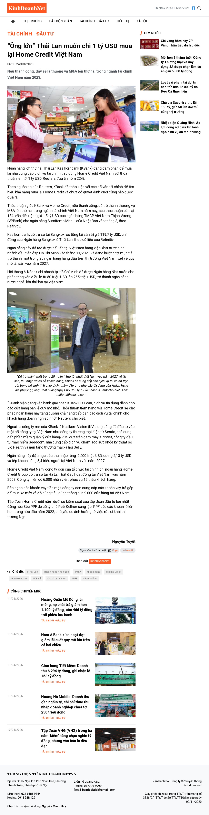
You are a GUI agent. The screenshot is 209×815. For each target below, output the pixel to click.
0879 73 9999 (92, 785)
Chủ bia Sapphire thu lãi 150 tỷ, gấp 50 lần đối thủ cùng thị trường (179, 107)
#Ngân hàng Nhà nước (56, 571)
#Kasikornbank (19, 578)
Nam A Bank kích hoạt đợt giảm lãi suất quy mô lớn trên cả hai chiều (65, 640)
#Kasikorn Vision (56, 578)
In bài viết (128, 550)
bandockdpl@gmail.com (99, 789)
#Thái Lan (32, 571)
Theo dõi (81, 561)
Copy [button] (113, 550)
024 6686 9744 (30, 793)
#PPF (74, 578)
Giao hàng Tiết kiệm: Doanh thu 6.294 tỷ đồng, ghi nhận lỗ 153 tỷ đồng (65, 671)
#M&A (77, 571)
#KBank (37, 578)
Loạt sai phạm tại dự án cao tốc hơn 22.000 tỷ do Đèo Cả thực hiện (179, 87)
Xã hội (142, 21)
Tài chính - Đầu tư (94, 21)
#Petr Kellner (90, 578)
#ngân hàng (93, 571)
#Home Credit (113, 571)
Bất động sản (60, 21)
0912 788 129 (26, 797)
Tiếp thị (122, 21)
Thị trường (32, 21)
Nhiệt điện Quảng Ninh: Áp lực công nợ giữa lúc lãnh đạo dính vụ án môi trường (181, 127)
